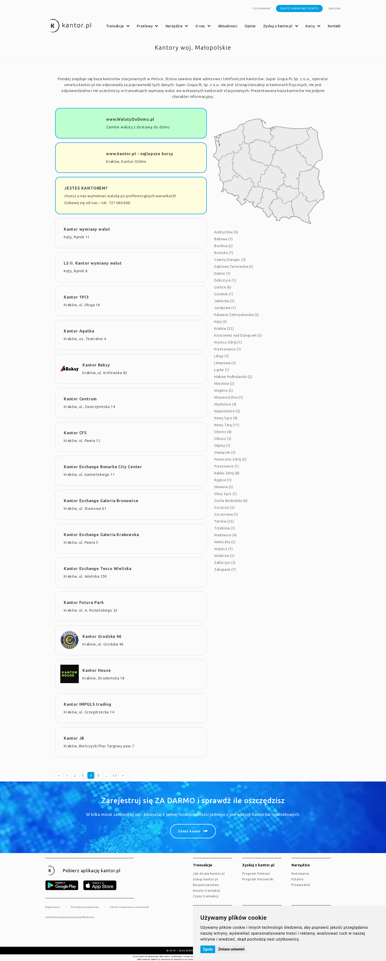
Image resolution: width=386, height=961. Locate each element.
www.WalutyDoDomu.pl (130, 119)
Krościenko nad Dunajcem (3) (238, 335)
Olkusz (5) (222, 439)
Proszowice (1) (226, 466)
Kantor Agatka (79, 331)
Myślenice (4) (225, 404)
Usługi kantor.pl (205, 879)
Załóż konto (189, 831)
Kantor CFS (75, 433)
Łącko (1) (221, 370)
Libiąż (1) (221, 356)
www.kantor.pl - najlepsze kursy (139, 153)
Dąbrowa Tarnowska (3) (233, 267)
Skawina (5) (223, 487)
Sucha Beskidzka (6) (230, 501)
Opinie (250, 26)
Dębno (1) (222, 273)
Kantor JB (74, 738)
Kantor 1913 (76, 297)
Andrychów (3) (226, 232)
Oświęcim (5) (224, 452)
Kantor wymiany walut (87, 229)
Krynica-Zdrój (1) (228, 342)
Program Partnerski (258, 879)
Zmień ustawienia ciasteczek (129, 907)
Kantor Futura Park (84, 602)
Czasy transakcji (206, 896)
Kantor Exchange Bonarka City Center (103, 467)
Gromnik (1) (223, 294)
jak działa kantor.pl (209, 873)
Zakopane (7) (225, 569)
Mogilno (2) (223, 390)
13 (114, 775)
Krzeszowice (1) (227, 349)
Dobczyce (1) (225, 280)
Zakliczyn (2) (225, 563)
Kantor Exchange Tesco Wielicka (97, 568)
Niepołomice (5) (227, 411)
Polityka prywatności (85, 907)
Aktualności (228, 26)
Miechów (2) (224, 384)
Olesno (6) (223, 432)
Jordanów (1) (225, 308)
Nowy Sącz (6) (226, 418)
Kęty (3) (220, 322)
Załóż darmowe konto (299, 8)
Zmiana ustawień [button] (231, 949)
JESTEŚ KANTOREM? (86, 188)
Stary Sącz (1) (225, 494)
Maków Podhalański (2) (233, 377)
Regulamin (52, 907)
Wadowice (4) (225, 535)
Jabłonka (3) (224, 301)
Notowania (300, 873)
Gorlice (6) (222, 287)
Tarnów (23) (224, 521)
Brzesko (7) (223, 253)
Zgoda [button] (208, 949)
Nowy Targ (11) (226, 425)
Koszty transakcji (207, 890)
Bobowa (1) (223, 239)
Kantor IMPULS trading (88, 704)
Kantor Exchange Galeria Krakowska (101, 534)
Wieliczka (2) (225, 542)
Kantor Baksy (96, 365)
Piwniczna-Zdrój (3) (230, 459)
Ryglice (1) (223, 480)
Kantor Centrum (80, 399)
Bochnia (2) (223, 246)
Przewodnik (300, 884)
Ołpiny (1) (222, 446)
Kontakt (334, 26)
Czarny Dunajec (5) (230, 260)
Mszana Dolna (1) (228, 397)
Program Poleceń (256, 873)
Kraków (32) (224, 328)
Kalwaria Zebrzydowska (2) (236, 315)
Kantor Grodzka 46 (101, 636)
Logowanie (262, 8)
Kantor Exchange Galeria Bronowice (101, 500)
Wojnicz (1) (223, 549)
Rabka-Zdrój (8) (227, 473)
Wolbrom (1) (224, 556)
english (335, 8)
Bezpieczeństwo (206, 884)
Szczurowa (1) (226, 514)
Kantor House (96, 670)
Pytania (297, 879)
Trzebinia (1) (224, 528)
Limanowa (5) (225, 363)
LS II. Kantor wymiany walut (93, 263)
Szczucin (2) (224, 508)
